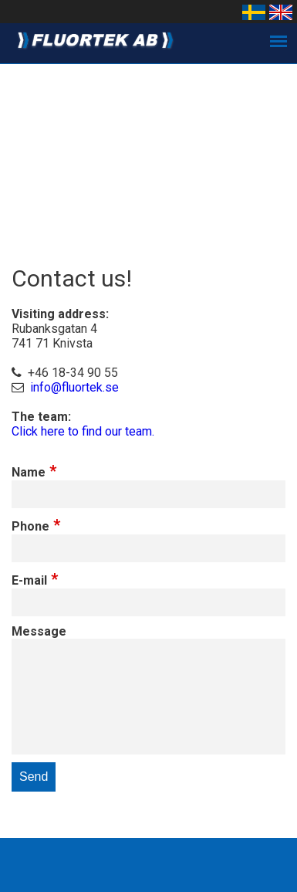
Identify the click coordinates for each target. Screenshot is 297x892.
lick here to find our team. (86, 431)
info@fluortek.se (74, 387)
